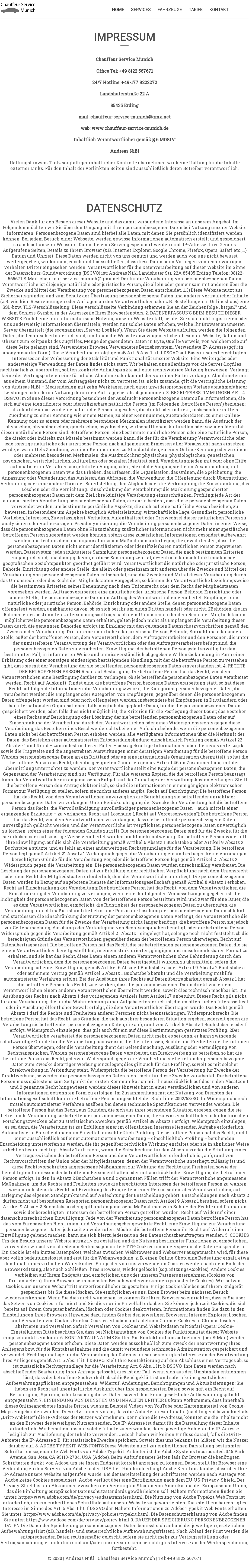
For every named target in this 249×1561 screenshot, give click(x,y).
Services (141, 9)
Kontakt (219, 9)
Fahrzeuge (170, 9)
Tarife (196, 9)
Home (118, 9)
